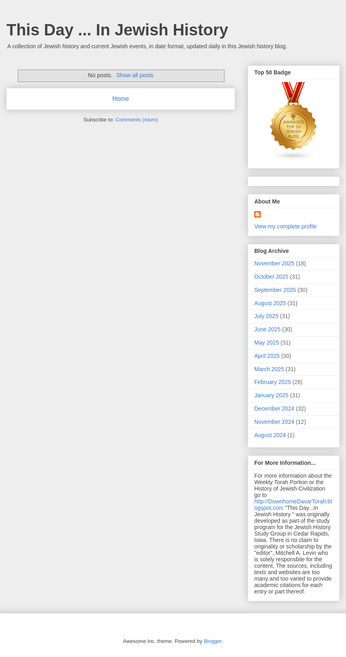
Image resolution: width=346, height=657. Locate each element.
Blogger (212, 641)
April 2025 (267, 356)
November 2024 (274, 422)
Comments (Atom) (136, 120)
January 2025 (271, 395)
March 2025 (269, 369)
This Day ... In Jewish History (117, 30)
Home (120, 98)
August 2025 (270, 303)
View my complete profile (285, 226)
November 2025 (274, 263)
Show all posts (134, 75)
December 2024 (274, 408)
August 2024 (270, 435)
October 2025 (271, 276)
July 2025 (266, 316)
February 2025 (272, 382)
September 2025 (275, 290)
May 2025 (266, 342)
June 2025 (267, 329)
